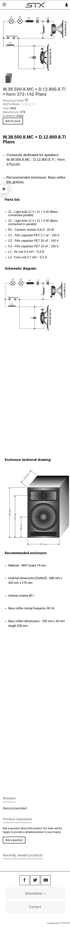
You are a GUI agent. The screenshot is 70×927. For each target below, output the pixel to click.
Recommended (15, 808)
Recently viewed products (23, 855)
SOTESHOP (64, 923)
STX (22, 112)
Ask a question (14, 840)
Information (35, 893)
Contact (35, 907)
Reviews (9, 798)
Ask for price (12, 121)
